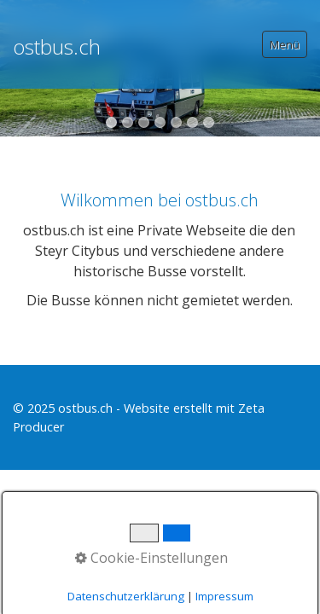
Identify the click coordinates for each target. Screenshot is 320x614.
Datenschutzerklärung (125, 596)
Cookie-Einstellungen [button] (151, 557)
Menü (285, 44)
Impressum (224, 596)
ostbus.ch (57, 46)
